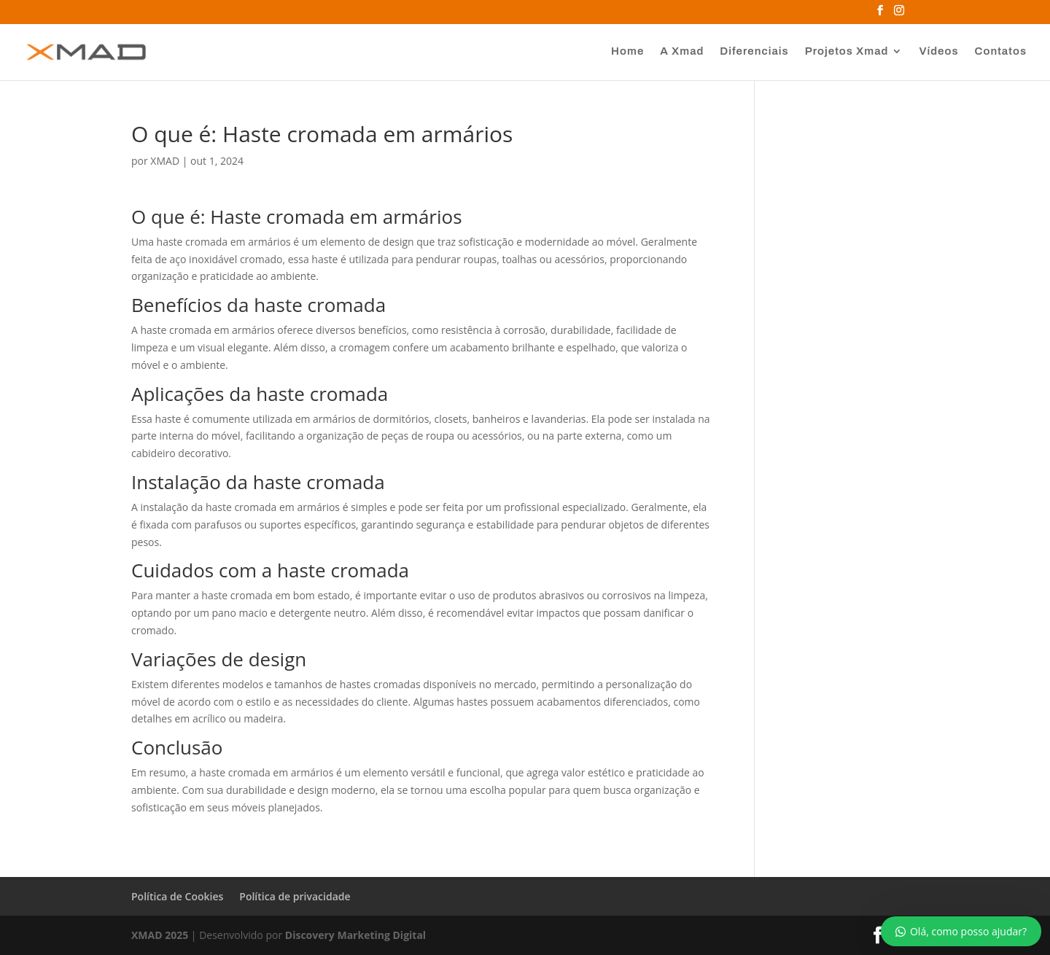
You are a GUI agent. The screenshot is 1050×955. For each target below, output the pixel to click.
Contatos (1001, 51)
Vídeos (938, 51)
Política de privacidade (294, 896)
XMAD (164, 161)
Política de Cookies (177, 896)
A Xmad (682, 51)
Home (627, 51)
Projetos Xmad (847, 51)
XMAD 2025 (159, 935)
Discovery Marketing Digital (355, 935)
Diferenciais (754, 51)
